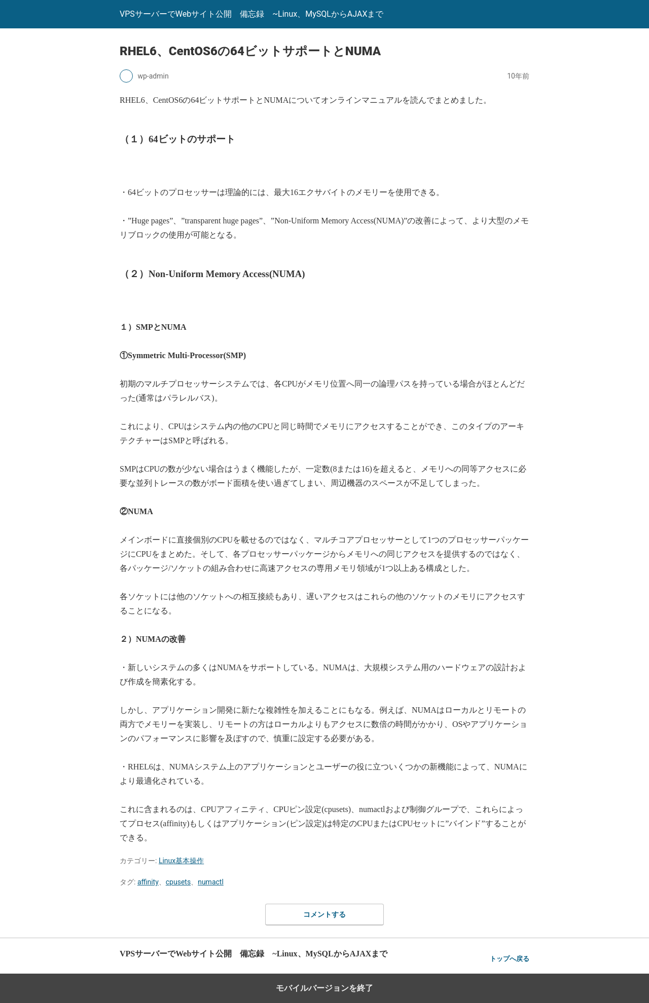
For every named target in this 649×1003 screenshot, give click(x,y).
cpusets (178, 882)
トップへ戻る (509, 958)
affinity (148, 882)
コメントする (324, 914)
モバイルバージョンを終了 (324, 988)
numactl (211, 882)
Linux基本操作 (181, 861)
